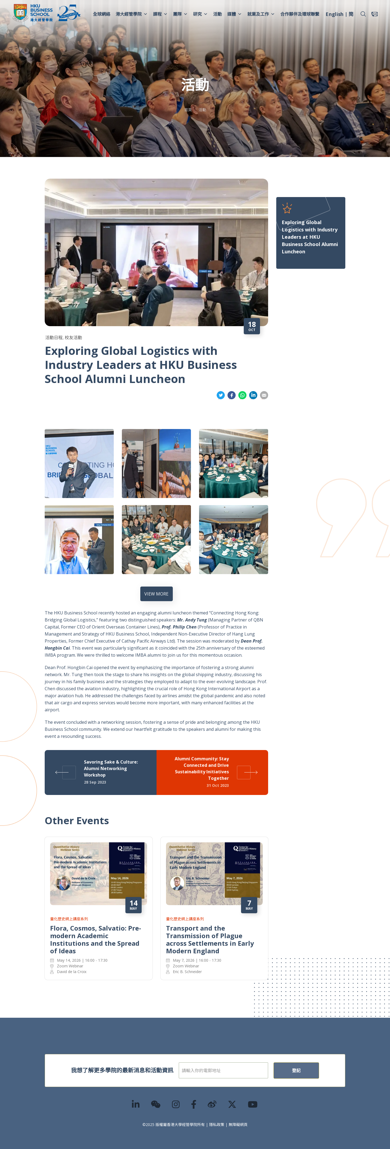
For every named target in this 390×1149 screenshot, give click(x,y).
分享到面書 (231, 395)
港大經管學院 (132, 14)
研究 (200, 14)
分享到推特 (221, 395)
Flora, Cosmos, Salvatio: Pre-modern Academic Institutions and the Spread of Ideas (95, 939)
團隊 (180, 14)
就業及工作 (261, 14)
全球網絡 (101, 14)
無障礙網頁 (238, 1124)
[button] (363, 14)
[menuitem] (334, 15)
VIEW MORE (156, 594)
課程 (160, 14)
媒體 (234, 14)
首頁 (188, 109)
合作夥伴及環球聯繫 (299, 14)
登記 (296, 1070)
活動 (217, 14)
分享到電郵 (264, 395)
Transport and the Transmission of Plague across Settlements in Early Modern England (210, 939)
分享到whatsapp (242, 395)
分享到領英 (253, 395)
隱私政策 (216, 1124)
